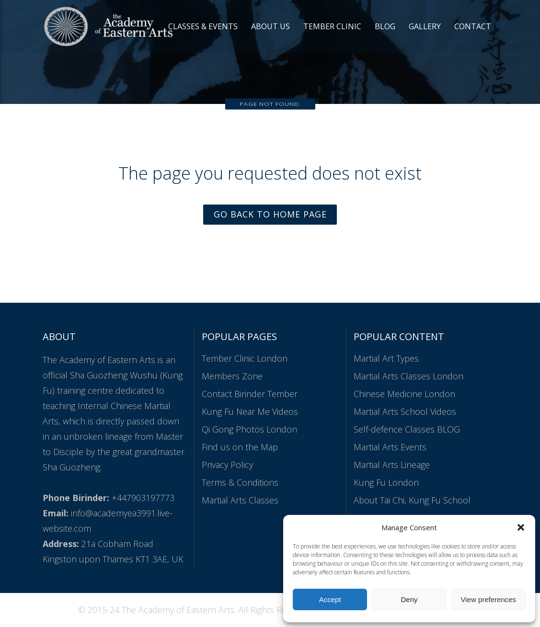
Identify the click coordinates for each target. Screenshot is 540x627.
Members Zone (232, 376)
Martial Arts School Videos (405, 412)
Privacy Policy (227, 465)
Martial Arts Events (390, 447)
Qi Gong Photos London (249, 429)
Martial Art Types (386, 359)
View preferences (489, 599)
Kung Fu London (386, 483)
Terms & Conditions (240, 483)
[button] (521, 527)
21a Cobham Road (117, 544)
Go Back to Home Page (270, 214)
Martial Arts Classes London (408, 376)
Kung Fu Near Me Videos (250, 412)
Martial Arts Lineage (392, 465)
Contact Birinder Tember (250, 394)
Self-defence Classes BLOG (407, 429)
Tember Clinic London (244, 359)
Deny (409, 599)
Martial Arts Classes (240, 500)
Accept (330, 599)
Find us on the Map (240, 447)
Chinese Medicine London (404, 394)
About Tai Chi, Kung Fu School (412, 500)
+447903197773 (143, 498)
